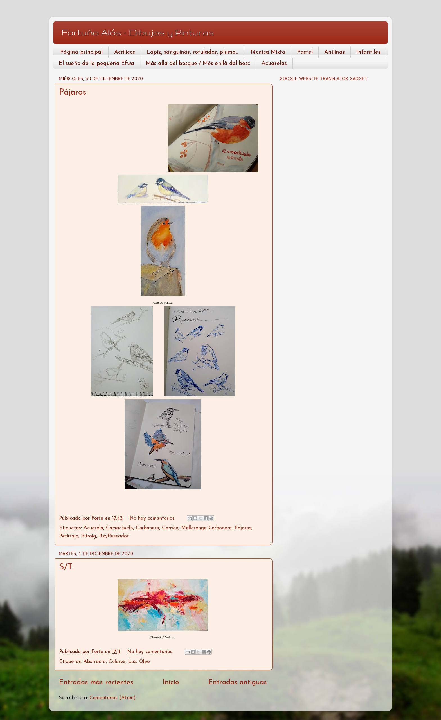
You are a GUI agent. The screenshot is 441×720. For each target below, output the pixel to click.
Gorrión (170, 528)
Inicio (171, 682)
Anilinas (334, 52)
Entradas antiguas (237, 682)
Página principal (81, 52)
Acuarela (93, 528)
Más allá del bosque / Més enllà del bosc (198, 63)
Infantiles (368, 52)
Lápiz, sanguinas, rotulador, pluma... (192, 52)
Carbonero (147, 528)
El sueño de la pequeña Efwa (96, 63)
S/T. (66, 567)
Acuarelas (274, 63)
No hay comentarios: (153, 518)
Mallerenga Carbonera (206, 528)
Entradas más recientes (96, 682)
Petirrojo (68, 536)
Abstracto (95, 661)
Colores (117, 661)
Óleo (144, 661)
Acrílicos (124, 52)
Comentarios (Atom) (112, 698)
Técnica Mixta (267, 52)
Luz (132, 661)
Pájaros (72, 92)
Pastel (305, 52)
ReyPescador (114, 536)
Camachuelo (119, 528)
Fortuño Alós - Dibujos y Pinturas (138, 32)
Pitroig (88, 536)
